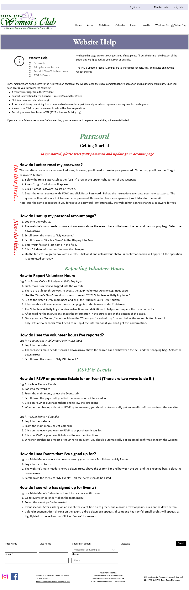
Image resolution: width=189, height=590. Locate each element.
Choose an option (81, 544)
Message (125, 544)
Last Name (45, 544)
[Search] (136, 7)
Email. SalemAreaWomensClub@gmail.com (53, 582)
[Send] (181, 543)
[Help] (181, 7)
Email (8, 554)
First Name (11, 544)
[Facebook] (14, 576)
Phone (75, 554)
